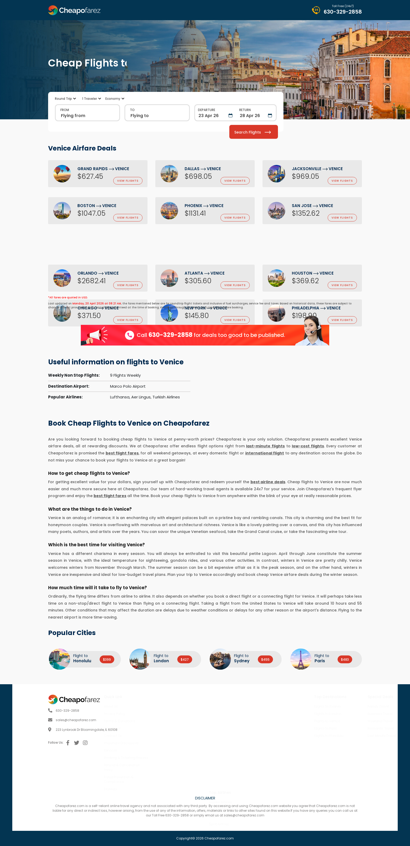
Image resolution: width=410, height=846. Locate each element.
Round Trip (63, 123)
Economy (112, 123)
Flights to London (294, 713)
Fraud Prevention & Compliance (152, 779)
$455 (265, 659)
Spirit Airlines (219, 761)
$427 (185, 659)
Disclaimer (146, 728)
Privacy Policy (148, 713)
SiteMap (144, 789)
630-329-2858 (343, 11)
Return (245, 135)
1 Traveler (89, 123)
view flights (128, 181)
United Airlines (220, 747)
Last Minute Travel (348, 735)
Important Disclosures (155, 743)
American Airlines (223, 754)
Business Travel (346, 713)
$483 (345, 659)
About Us (145, 706)
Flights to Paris (291, 728)
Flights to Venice (293, 721)
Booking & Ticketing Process (160, 757)
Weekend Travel (346, 721)
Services (144, 750)
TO (132, 135)
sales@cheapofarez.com (40, 720)
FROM (64, 135)
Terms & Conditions (153, 721)
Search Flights (252, 156)
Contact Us (147, 735)
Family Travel (344, 706)
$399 (107, 659)
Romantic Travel (347, 728)
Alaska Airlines (220, 739)
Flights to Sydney (294, 706)
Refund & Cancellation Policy (156, 767)
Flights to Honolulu (295, 735)
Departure (206, 135)
